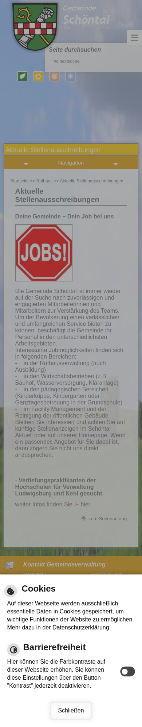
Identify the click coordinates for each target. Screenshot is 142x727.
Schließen (71, 710)
